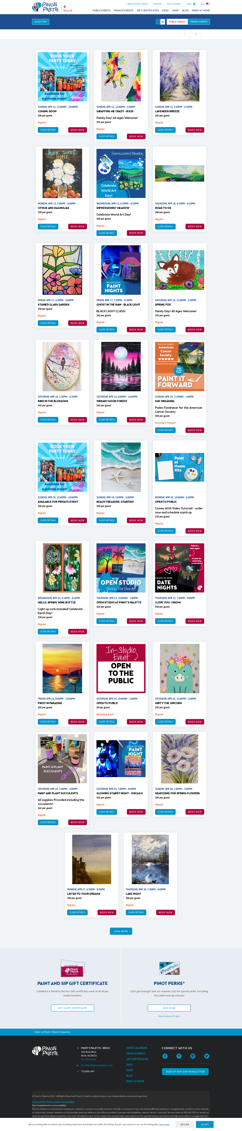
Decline (184, 1124)
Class (41, 21)
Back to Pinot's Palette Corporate (52, 1031)
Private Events (123, 10)
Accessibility (68, 1102)
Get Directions (88, 1059)
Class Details (48, 129)
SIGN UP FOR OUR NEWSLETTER (185, 1071)
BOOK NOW (77, 129)
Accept (205, 1124)
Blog (185, 10)
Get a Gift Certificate (72, 1008)
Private (198, 21)
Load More (121, 931)
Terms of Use (38, 1102)
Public (177, 21)
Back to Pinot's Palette (138, 4)
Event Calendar (136, 1047)
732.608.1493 (87, 1071)
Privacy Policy (54, 1102)
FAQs (165, 10)
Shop (175, 10)
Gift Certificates (148, 10)
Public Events (102, 10)
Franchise (157, 4)
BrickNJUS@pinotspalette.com (97, 1065)
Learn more (164, 1124)
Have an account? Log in (169, 1016)
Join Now (169, 1008)
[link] (196, 34)
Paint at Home (201, 10)
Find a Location (174, 4)
